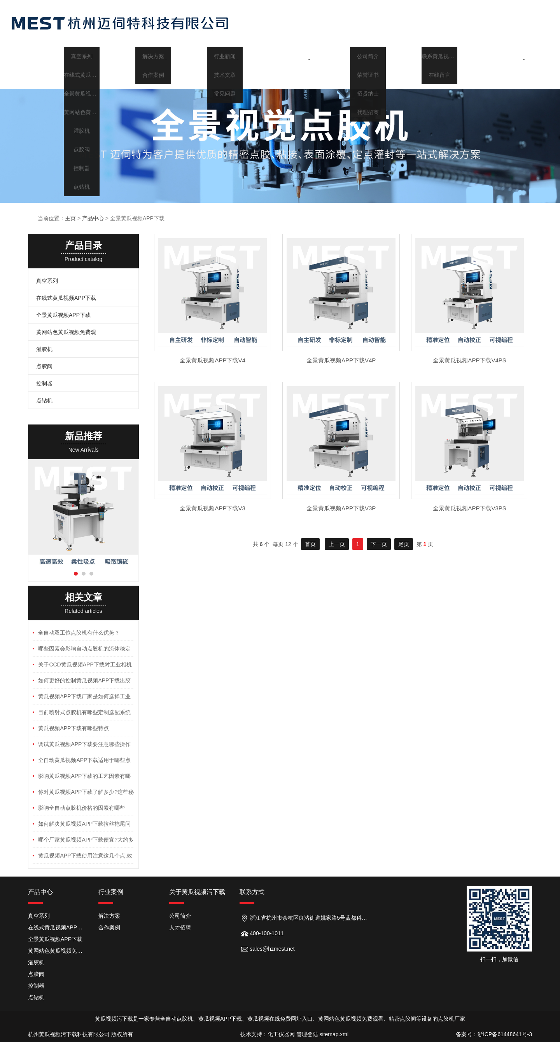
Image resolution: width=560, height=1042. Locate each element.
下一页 (379, 544)
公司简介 (180, 916)
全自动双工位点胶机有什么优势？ (79, 633)
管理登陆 (307, 1034)
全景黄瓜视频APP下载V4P (341, 360)
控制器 (44, 383)
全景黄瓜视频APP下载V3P (341, 508)
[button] (76, 574)
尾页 (403, 544)
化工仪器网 (281, 1034)
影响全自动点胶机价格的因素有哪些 (81, 808)
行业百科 (350, 56)
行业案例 (207, 56)
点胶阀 (44, 366)
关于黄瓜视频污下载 (421, 56)
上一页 (337, 544)
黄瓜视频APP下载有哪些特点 (73, 728)
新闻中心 (278, 56)
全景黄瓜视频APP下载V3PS (469, 508)
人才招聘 (180, 927)
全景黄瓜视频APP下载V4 (212, 360)
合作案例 (109, 927)
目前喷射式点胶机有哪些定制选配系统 (84, 712)
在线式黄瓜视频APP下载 (66, 298)
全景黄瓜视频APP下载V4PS (469, 360)
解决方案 (109, 916)
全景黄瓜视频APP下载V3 (212, 508)
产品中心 (135, 56)
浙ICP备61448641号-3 (505, 1034)
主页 (70, 218)
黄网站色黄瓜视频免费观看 (57, 951)
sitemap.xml (333, 1034)
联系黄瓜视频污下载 (493, 56)
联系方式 (252, 892)
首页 (63, 56)
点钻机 (44, 400)
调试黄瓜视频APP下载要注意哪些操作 (84, 744)
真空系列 (47, 281)
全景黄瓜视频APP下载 (63, 315)
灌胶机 (44, 349)
